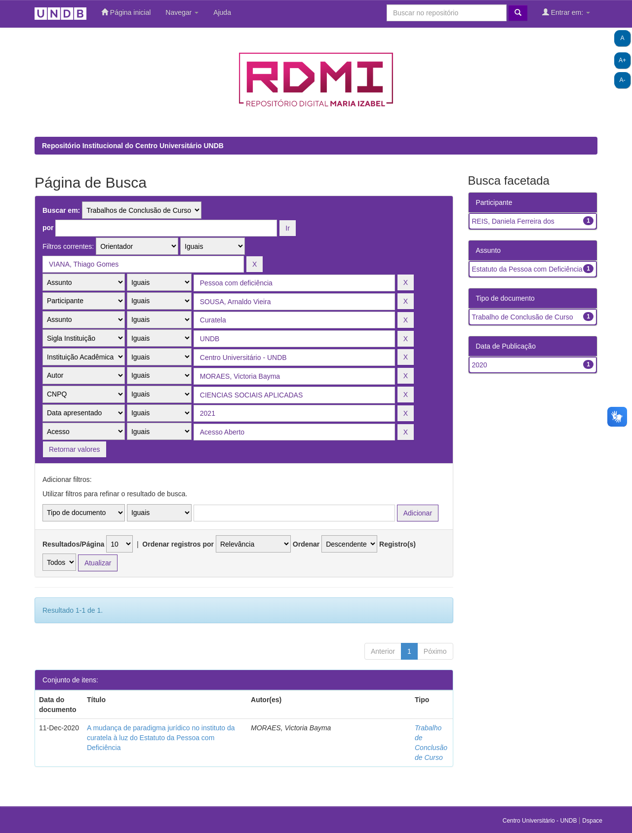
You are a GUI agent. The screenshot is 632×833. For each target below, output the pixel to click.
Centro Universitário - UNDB (541, 820)
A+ (622, 60)
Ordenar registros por (178, 544)
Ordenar (306, 544)
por (48, 228)
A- (623, 80)
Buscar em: (61, 210)
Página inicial (126, 12)
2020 (479, 365)
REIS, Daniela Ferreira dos (513, 221)
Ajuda (222, 12)
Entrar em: (566, 12)
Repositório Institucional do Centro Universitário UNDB (133, 146)
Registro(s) (397, 544)
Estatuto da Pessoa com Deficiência (527, 269)
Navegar (181, 12)
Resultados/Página (73, 544)
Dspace (592, 820)
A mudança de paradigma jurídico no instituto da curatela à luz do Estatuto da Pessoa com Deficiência (161, 738)
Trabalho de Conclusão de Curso (522, 317)
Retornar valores (74, 449)
